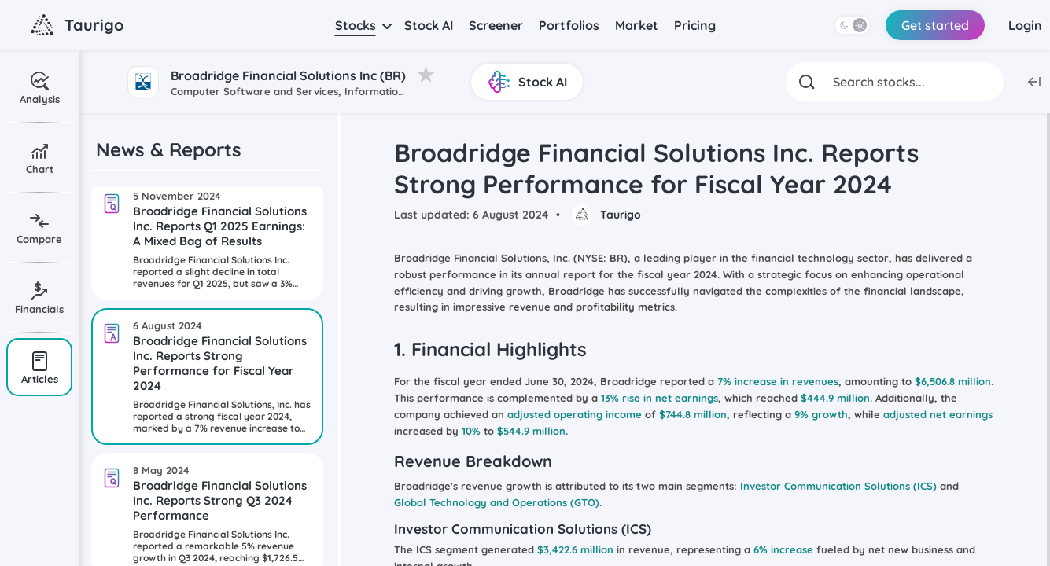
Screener (496, 25)
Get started (935, 25)
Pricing (695, 25)
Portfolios (569, 25)
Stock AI (428, 25)
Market (636, 25)
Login (1025, 25)
